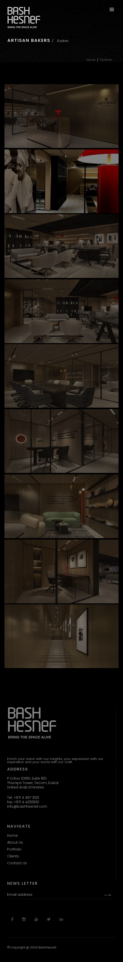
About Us (15, 842)
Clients (13, 856)
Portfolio (106, 60)
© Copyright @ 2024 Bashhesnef (31, 947)
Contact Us (17, 863)
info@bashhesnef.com (27, 806)
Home (90, 60)
